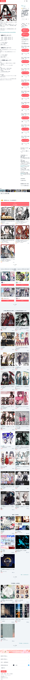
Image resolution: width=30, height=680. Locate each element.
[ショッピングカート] (27, 1)
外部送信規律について (4, 676)
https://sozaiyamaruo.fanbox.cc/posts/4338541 (8, 32)
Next (15, 12)
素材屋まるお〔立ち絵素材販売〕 (10, 200)
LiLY (4, 282)
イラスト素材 (23, 6)
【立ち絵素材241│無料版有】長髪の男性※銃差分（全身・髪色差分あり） (7, 241)
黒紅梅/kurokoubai (6, 298)
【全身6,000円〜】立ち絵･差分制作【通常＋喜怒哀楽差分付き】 (8, 222)
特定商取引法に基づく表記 (25, 183)
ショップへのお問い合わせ (25, 185)
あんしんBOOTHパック (24, 165)
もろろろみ (19, 282)
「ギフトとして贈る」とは (25, 151)
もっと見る (15, 305)
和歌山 (19, 298)
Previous (1, 12)
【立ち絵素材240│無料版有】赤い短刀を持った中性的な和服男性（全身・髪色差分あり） (22, 241)
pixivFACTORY (22, 173)
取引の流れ (23, 178)
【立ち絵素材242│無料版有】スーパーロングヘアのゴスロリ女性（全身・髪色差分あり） (22, 222)
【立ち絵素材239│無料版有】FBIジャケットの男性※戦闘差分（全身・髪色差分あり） (7, 260)
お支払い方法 (24, 180)
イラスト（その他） (3, 220)
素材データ (23, 5)
